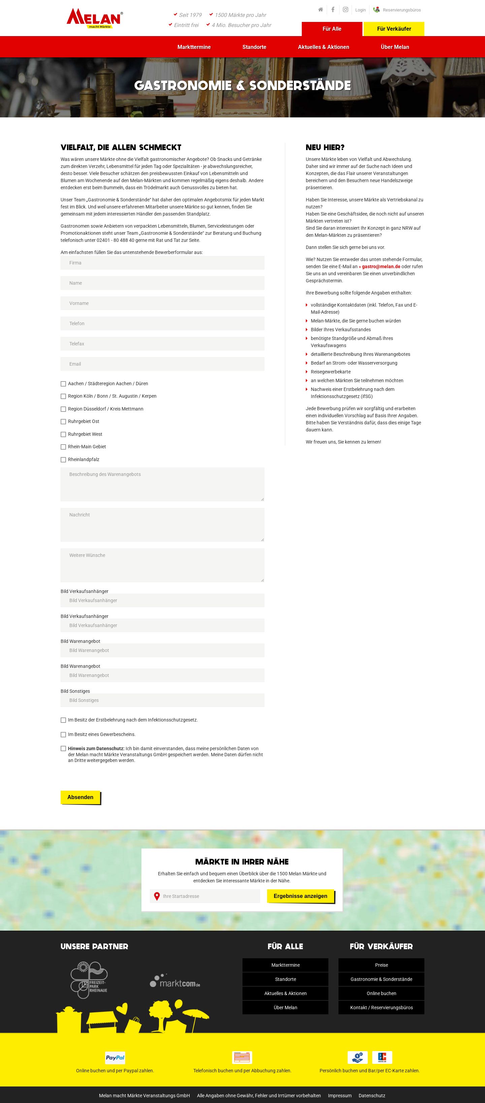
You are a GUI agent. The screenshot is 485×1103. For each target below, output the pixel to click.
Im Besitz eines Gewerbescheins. (102, 734)
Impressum (340, 1095)
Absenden (80, 797)
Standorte (254, 47)
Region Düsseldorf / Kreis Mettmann (105, 409)
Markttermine (194, 47)
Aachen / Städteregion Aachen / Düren (108, 383)
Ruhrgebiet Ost (83, 421)
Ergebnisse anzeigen (300, 896)
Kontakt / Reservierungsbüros (381, 1007)
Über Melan (395, 47)
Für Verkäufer (394, 29)
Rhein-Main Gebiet (87, 446)
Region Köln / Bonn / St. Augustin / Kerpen (112, 396)
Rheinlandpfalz (83, 459)
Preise (381, 965)
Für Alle (332, 29)
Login (360, 9)
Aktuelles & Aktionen (323, 47)
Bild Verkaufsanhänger (84, 591)
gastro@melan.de (381, 266)
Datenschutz (372, 1095)
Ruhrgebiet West (85, 434)
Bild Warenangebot (80, 641)
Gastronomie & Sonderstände (381, 979)
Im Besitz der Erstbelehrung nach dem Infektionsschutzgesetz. (133, 720)
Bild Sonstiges (75, 691)
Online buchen (381, 993)
